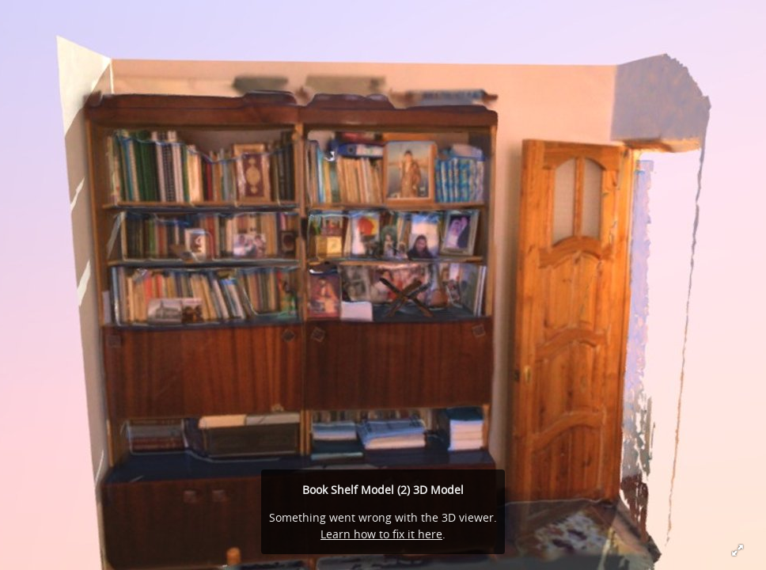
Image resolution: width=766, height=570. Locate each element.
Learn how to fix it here (381, 534)
